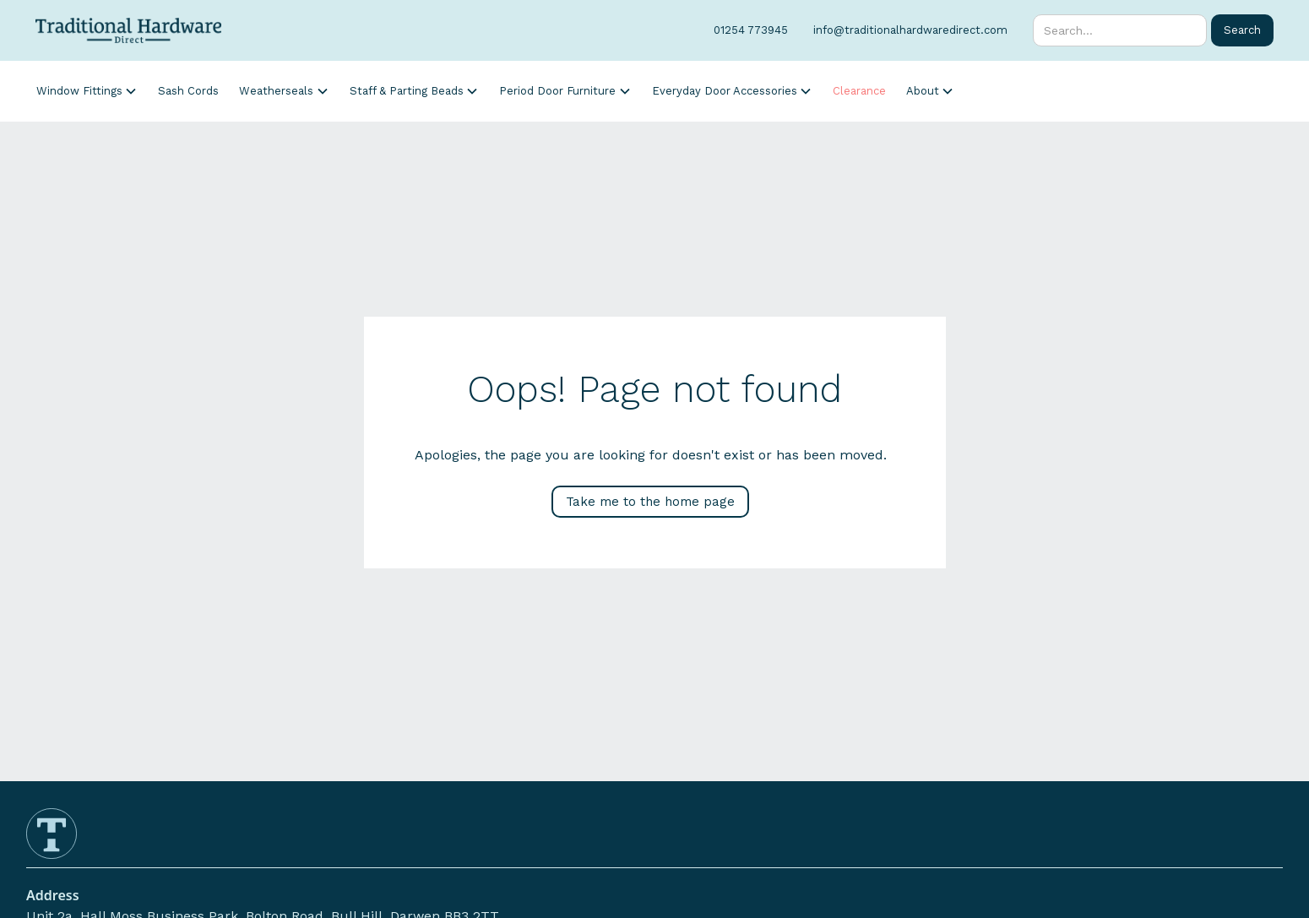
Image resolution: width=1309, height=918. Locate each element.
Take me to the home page (650, 501)
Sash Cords (188, 90)
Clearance (859, 90)
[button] (87, 91)
